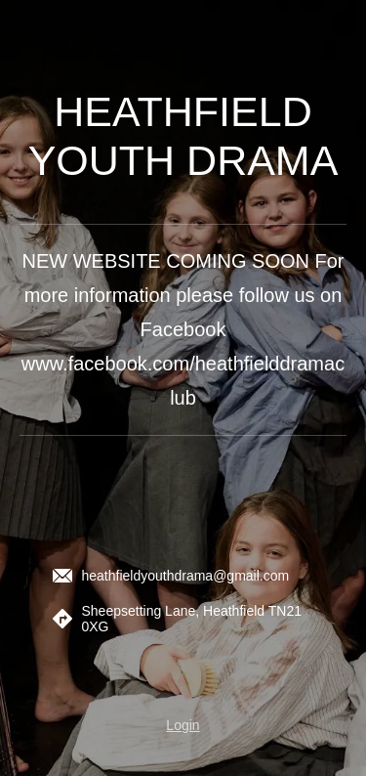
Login (182, 725)
